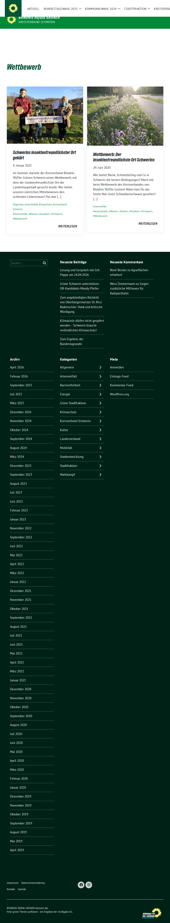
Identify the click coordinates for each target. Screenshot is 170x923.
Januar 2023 (18, 514)
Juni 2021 (16, 639)
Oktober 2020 (19, 702)
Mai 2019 (16, 836)
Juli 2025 (16, 389)
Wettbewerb (20, 213)
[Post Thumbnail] (45, 109)
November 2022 (20, 523)
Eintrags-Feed (119, 371)
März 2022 (17, 568)
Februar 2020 (19, 773)
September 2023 (21, 469)
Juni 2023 (16, 496)
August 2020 (18, 720)
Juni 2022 (16, 541)
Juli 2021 (16, 630)
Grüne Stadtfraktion (73, 398)
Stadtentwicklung (71, 451)
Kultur (64, 425)
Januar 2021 (18, 675)
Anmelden (117, 362)
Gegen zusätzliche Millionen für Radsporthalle (129, 283)
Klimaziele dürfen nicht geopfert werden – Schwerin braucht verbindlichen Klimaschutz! (82, 320)
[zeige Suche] (157, 5)
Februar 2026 (19, 371)
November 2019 (20, 800)
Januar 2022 (18, 577)
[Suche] (152, 5)
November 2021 (20, 594)
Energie (65, 389)
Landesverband (70, 434)
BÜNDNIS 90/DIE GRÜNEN (39, 17)
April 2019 (17, 845)
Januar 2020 (18, 782)
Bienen (34, 208)
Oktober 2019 (19, 809)
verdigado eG (65, 906)
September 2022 (21, 532)
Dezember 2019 (20, 791)
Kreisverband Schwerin (37, 22)
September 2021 (21, 612)
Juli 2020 (16, 729)
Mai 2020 (16, 747)
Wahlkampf (67, 469)
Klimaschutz (45, 199)
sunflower (32, 906)
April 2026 (17, 362)
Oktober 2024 (19, 425)
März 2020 (17, 764)
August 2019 (18, 827)
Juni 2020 (16, 738)
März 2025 (17, 398)
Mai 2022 (16, 550)
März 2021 (17, 666)
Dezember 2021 (20, 586)
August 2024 (18, 443)
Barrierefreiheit (70, 380)
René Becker (118, 265)
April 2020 (17, 755)
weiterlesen (67, 221)
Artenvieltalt (101, 206)
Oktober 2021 (19, 604)
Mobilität (66, 443)
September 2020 (21, 711)
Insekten (45, 208)
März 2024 (17, 451)
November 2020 (20, 693)
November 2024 (20, 416)
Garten (124, 206)
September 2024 (21, 434)
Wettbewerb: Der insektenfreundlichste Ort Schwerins (124, 152)
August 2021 (18, 621)
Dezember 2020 (20, 684)
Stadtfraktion (68, 460)
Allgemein (18, 199)
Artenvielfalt (31, 199)
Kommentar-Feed (121, 380)
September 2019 (21, 818)
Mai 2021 (16, 648)
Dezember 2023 (20, 460)
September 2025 (21, 380)
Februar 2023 (19, 505)
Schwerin (57, 208)
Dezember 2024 (20, 407)
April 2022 (17, 559)
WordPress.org (119, 389)
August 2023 (18, 478)
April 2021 (17, 657)
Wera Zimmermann (122, 279)
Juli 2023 (16, 487)
